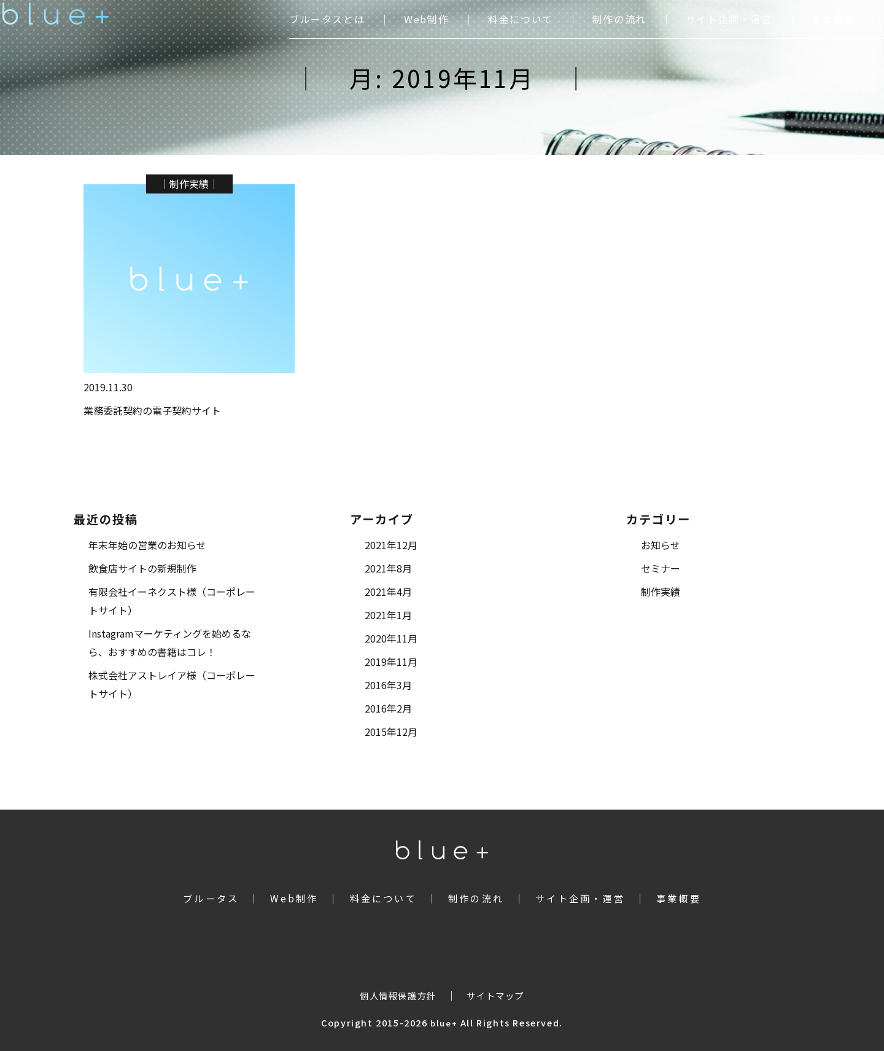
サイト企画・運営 (729, 19)
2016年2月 (388, 708)
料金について (520, 19)
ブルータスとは (327, 19)
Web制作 (426, 19)
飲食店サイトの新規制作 (142, 568)
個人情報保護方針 (398, 995)
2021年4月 (388, 591)
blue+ (443, 1023)
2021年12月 (391, 544)
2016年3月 (388, 685)
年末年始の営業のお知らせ (147, 544)
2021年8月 (388, 568)
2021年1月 (388, 615)
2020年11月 (391, 638)
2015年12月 (391, 731)
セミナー (660, 568)
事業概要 (833, 19)
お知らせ (660, 544)
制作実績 (189, 183)
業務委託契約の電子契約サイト (152, 410)
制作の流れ (619, 19)
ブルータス (211, 898)
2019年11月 (391, 661)
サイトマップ (495, 995)
